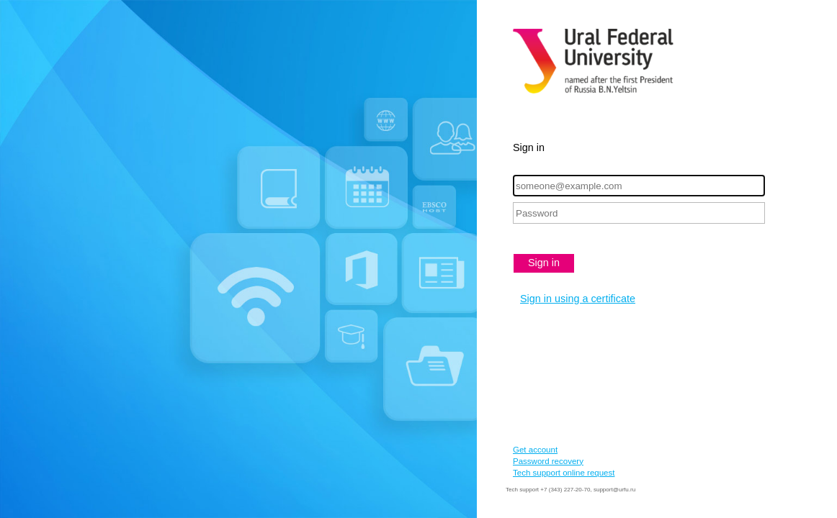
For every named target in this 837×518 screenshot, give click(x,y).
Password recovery (548, 461)
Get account (535, 449)
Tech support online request (563, 472)
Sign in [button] (544, 262)
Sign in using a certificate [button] (577, 298)
